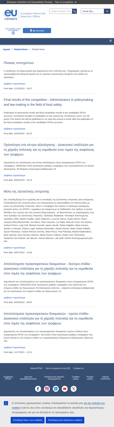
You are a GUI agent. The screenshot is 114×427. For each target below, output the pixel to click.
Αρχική (6, 49)
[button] (13, 33)
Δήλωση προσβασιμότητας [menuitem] (28, 378)
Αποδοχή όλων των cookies (27, 420)
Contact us (78, 368)
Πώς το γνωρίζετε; (66, 2)
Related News (21, 49)
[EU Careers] (24, 16)
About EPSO (36, 368)
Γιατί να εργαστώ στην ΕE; (57, 368)
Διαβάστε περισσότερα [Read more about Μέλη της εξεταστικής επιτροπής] (14, 248)
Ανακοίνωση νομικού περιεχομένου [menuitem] (54, 378)
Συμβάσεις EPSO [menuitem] (8, 378)
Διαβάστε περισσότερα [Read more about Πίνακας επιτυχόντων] (14, 84)
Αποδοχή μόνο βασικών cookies (65, 420)
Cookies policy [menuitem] (76, 378)
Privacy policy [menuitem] (90, 378)
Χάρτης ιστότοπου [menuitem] (105, 378)
